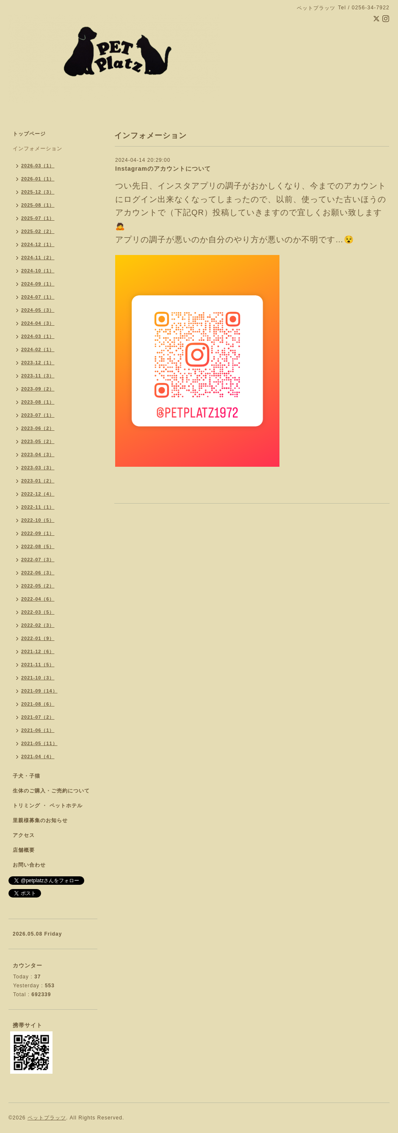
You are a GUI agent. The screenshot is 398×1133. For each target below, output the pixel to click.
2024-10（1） (38, 270)
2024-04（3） (38, 323)
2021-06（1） (38, 730)
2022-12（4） (38, 493)
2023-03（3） (38, 467)
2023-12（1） (38, 362)
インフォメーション (37, 149)
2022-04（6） (38, 598)
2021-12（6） (38, 651)
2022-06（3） (38, 572)
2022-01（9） (38, 638)
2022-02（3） (38, 625)
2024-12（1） (38, 244)
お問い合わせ (29, 865)
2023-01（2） (38, 480)
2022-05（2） (38, 585)
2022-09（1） (38, 533)
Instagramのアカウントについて (163, 168)
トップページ (29, 134)
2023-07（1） (38, 415)
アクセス (24, 835)
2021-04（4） (38, 756)
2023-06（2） (38, 428)
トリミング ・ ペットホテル (48, 806)
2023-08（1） (38, 401)
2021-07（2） (38, 717)
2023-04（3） (38, 454)
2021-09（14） (39, 690)
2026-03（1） (38, 165)
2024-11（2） (38, 257)
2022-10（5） (38, 520)
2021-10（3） (38, 677)
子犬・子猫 (26, 776)
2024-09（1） (38, 283)
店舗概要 (24, 850)
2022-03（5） (38, 612)
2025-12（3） (38, 191)
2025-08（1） (38, 205)
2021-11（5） (38, 664)
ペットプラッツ (47, 1118)
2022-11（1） (38, 507)
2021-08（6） (38, 703)
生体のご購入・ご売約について (51, 791)
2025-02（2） (38, 231)
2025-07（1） (38, 218)
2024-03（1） (38, 336)
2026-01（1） (38, 178)
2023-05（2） (38, 441)
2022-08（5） (38, 546)
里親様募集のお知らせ (40, 820)
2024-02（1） (38, 349)
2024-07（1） (38, 296)
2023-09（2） (38, 388)
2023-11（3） (38, 375)
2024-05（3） (38, 310)
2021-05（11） (39, 743)
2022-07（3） (38, 559)
